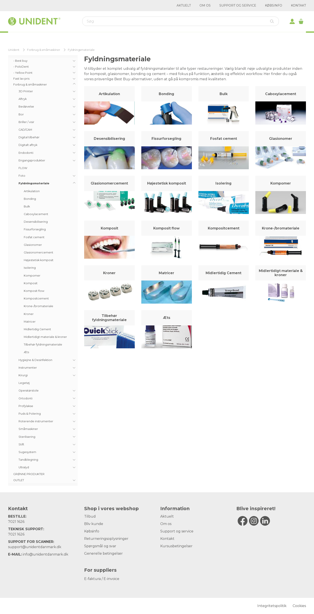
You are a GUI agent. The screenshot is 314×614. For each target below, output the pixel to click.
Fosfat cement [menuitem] (34, 237)
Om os (205, 5)
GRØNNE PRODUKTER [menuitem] (28, 474)
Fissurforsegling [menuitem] (35, 229)
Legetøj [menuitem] (24, 383)
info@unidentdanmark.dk (45, 554)
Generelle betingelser (103, 553)
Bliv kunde (93, 524)
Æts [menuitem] (26, 352)
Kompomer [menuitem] (32, 275)
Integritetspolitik (272, 606)
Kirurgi (155, 37)
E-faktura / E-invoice (101, 579)
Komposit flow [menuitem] (34, 290)
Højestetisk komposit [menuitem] (38, 260)
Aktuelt (184, 5)
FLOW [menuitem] (23, 168)
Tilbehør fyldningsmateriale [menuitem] (43, 344)
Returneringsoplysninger (106, 539)
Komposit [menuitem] (31, 283)
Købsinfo (273, 5)
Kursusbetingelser (176, 546)
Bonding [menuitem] (30, 198)
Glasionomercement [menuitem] (38, 252)
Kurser (88, 37)
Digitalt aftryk (256, 37)
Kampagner (186, 37)
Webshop (55, 36)
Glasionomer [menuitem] (33, 244)
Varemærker (122, 37)
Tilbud (90, 516)
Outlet (219, 37)
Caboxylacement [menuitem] (36, 214)
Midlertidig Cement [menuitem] (37, 329)
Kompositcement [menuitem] (36, 298)
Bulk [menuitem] (27, 206)
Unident (13, 49)
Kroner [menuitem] (29, 314)
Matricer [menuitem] (30, 321)
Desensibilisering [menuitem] (36, 221)
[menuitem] (43, 61)
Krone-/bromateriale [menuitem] (38, 306)
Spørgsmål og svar (100, 546)
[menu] (43, 270)
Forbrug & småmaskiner (43, 49)
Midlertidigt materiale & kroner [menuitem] (45, 337)
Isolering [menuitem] (30, 267)
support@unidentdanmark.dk (34, 547)
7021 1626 (16, 522)
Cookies (299, 606)
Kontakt (298, 5)
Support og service (237, 5)
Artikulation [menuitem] (32, 191)
